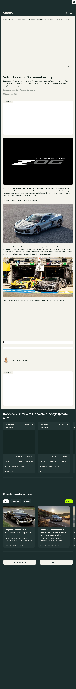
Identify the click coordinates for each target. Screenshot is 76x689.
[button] (19, 426)
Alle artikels (20, 562)
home (5, 19)
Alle (6, 501)
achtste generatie (16, 188)
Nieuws (27, 501)
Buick (14, 544)
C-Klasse (57, 544)
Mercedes (50, 544)
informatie (12, 19)
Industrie (20, 544)
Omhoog (56, 562)
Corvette (31, 19)
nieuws (39, 19)
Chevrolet (22, 19)
